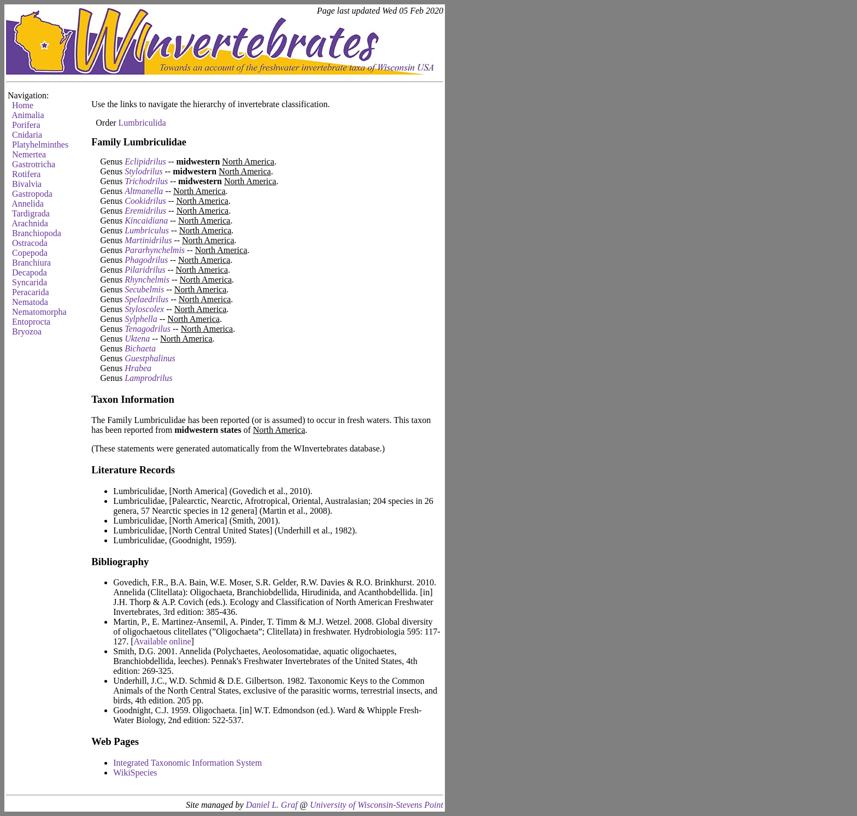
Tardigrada (31, 213)
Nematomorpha (39, 311)
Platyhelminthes (40, 144)
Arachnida (29, 223)
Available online (162, 641)
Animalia (27, 115)
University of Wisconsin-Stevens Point (376, 804)
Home (22, 105)
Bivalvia (27, 184)
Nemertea (29, 154)
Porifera (26, 125)
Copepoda (30, 252)
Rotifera (26, 174)
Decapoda (29, 272)
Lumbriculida (142, 122)
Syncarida (29, 282)
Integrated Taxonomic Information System (187, 762)
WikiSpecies (135, 772)
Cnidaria (27, 134)
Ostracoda (30, 243)
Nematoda (30, 302)
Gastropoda (32, 193)
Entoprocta (31, 321)
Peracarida (30, 292)
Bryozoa (27, 331)
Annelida (27, 203)
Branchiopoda (36, 233)
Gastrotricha (33, 164)
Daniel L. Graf (272, 804)
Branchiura (31, 262)
